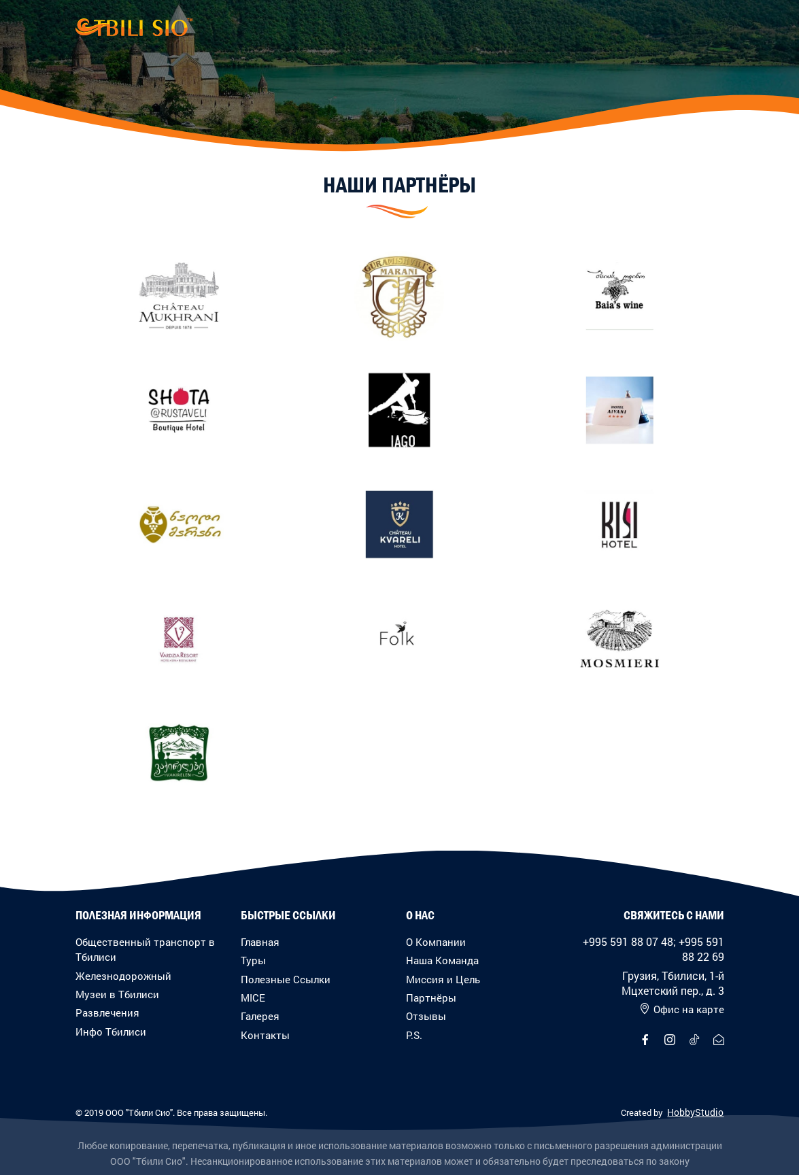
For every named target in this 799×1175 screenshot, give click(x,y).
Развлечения (107, 1012)
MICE (253, 997)
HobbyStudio (695, 1112)
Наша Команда (442, 960)
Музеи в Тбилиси (117, 994)
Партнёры (431, 997)
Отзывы (426, 1016)
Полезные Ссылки (285, 979)
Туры (253, 960)
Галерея (260, 1016)
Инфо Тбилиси (110, 1031)
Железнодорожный (123, 976)
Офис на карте (681, 1009)
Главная (260, 942)
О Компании (436, 942)
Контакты (265, 1035)
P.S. (414, 1035)
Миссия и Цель (443, 979)
